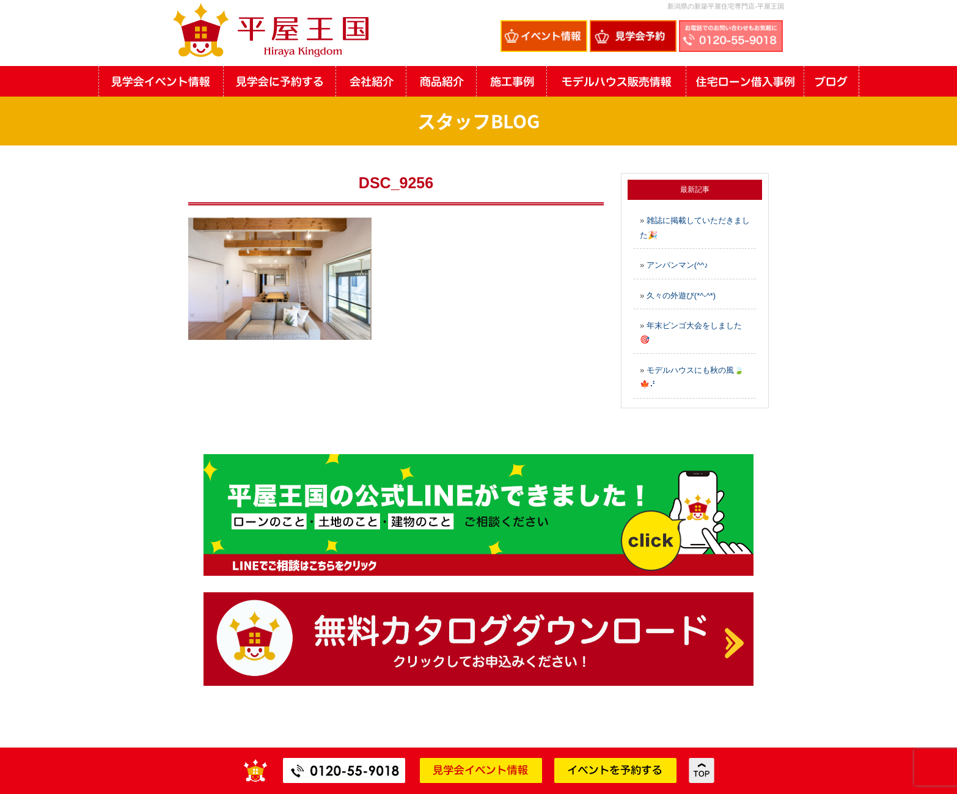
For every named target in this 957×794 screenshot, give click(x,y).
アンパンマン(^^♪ (677, 265)
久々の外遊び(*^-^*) (681, 295)
